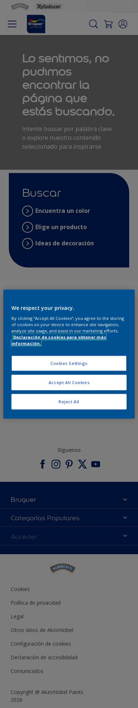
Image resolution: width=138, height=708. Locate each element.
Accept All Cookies (69, 382)
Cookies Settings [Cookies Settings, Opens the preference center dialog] (69, 363)
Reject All (69, 401)
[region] (68, 354)
